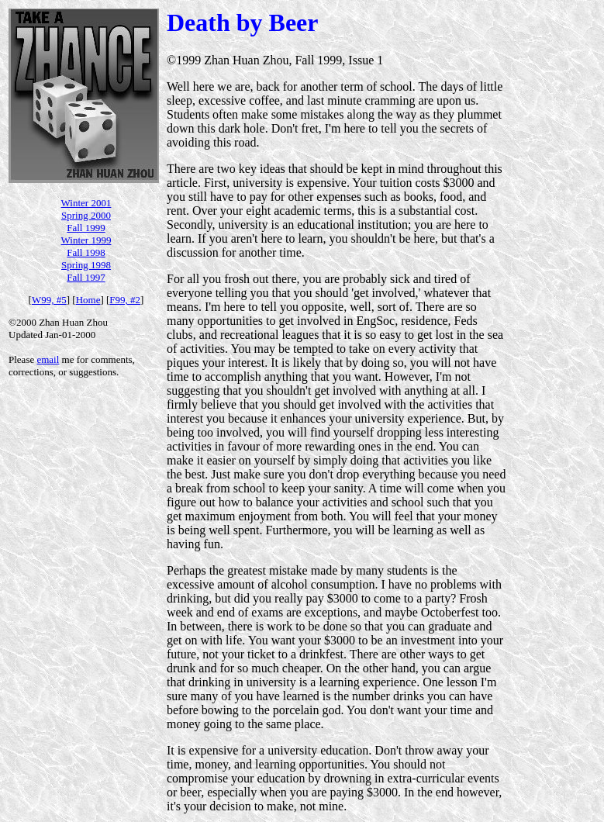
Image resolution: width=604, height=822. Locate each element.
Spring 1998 (86, 265)
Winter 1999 (86, 240)
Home (88, 300)
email (47, 359)
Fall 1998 (86, 252)
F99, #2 (124, 300)
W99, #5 (49, 300)
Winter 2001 (86, 203)
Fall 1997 (86, 277)
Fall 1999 (86, 227)
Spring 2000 (86, 215)
